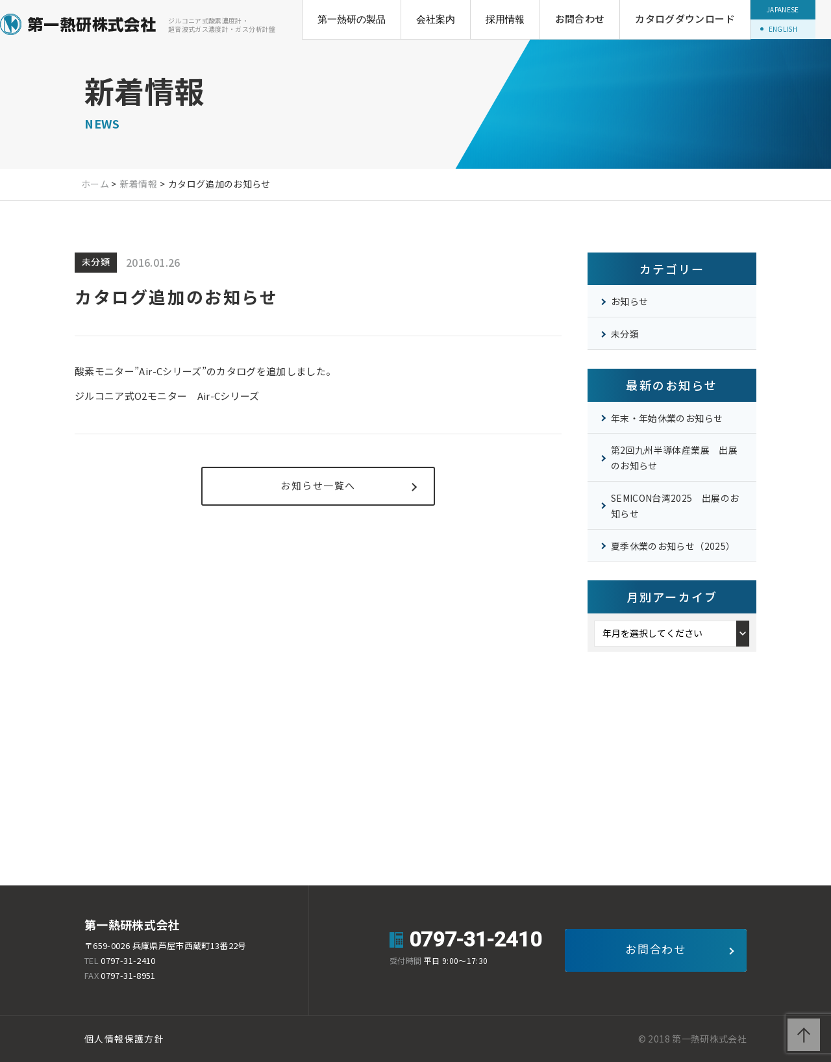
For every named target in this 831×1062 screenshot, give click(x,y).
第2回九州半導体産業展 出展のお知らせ (674, 457)
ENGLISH (783, 29)
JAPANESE (783, 9)
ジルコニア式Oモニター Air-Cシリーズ (167, 395)
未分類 (625, 333)
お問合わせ (580, 18)
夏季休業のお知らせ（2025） (673, 545)
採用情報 (505, 19)
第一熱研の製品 (351, 19)
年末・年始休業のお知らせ (667, 418)
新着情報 (138, 183)
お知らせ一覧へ (318, 485)
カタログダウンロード (685, 18)
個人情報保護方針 (124, 1038)
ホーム (95, 183)
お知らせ (629, 301)
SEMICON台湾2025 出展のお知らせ (675, 505)
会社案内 (435, 19)
